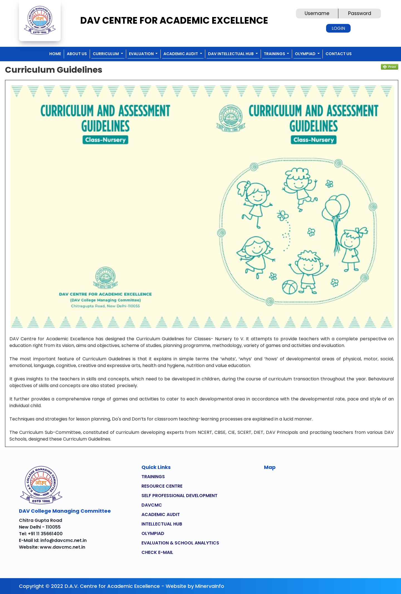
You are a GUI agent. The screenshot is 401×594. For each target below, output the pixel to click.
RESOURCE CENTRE (161, 486)
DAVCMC (151, 505)
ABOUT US (77, 54)
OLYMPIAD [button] (305, 54)
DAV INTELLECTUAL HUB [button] (231, 54)
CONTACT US (339, 54)
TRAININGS (153, 476)
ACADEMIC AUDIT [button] (181, 54)
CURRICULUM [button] (106, 54)
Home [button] (55, 54)
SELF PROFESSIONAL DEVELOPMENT (179, 495)
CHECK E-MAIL (157, 552)
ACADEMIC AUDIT (160, 514)
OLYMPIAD (152, 533)
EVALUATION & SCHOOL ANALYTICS (180, 543)
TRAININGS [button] (275, 54)
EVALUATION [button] (142, 54)
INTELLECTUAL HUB (161, 524)
